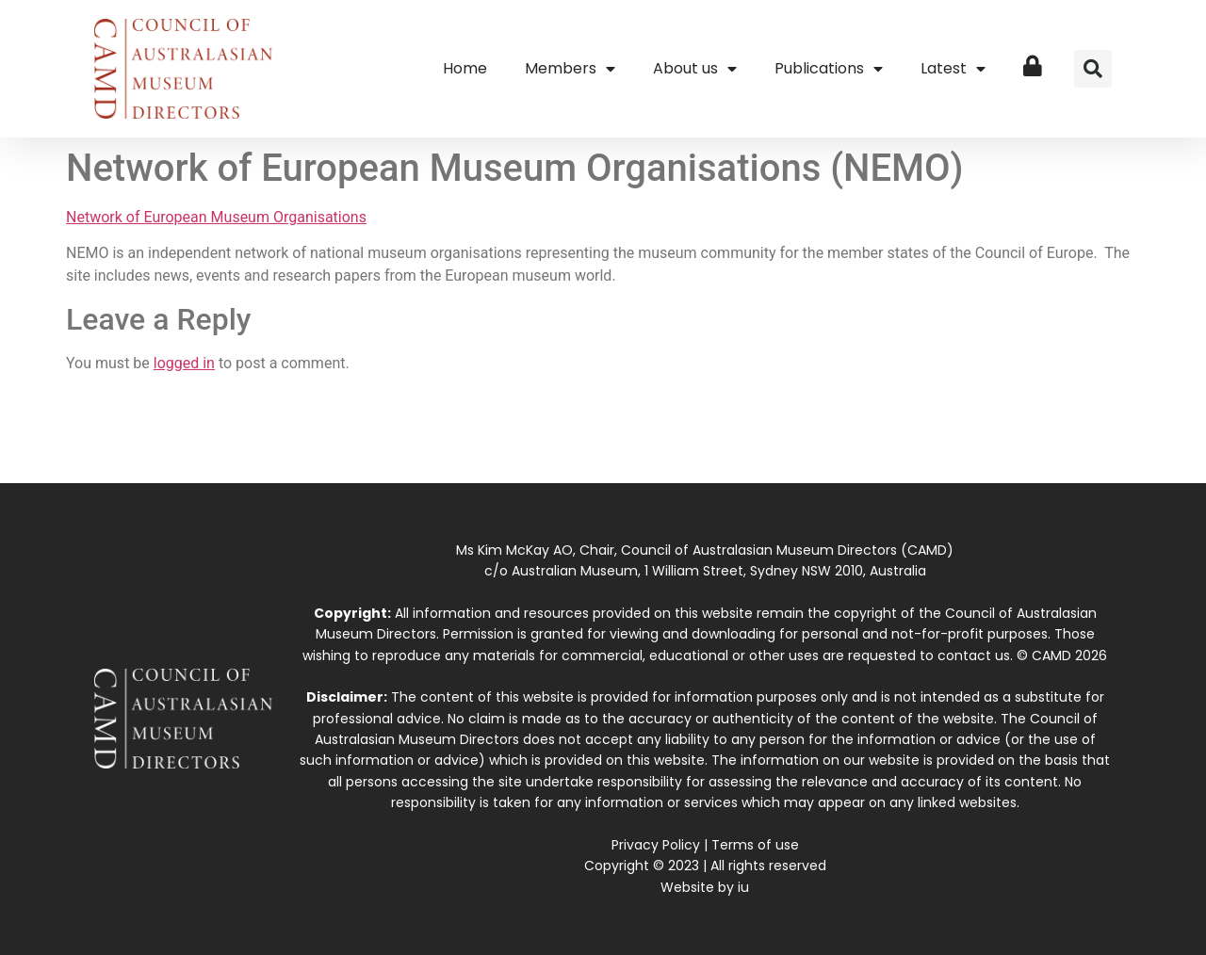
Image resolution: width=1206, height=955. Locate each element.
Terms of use (755, 844)
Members (570, 69)
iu (743, 887)
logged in (184, 363)
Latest (953, 69)
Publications (828, 69)
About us (695, 69)
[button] (1093, 69)
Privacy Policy (655, 844)
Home (465, 68)
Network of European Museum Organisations (216, 217)
